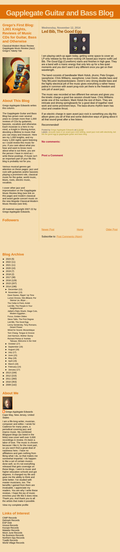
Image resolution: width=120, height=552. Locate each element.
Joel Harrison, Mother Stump (20, 336)
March (11, 364)
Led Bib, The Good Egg (18, 322)
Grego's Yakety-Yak (12, 51)
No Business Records (13, 535)
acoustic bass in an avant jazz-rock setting (66, 132)
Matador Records (11, 530)
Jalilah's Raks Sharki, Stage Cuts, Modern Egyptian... (23, 312)
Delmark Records (11, 520)
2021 (9, 265)
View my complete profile (15, 505)
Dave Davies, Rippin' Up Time (21, 295)
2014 (9, 286)
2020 (9, 268)
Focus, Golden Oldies (17, 316)
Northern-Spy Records (13, 538)
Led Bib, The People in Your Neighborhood (20, 307)
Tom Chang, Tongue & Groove (21, 333)
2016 (9, 280)
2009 (9, 385)
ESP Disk (7, 523)
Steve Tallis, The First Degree (21, 319)
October (12, 344)
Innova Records (10, 525)
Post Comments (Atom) (69, 236)
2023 (9, 259)
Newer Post (48, 229)
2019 (9, 271)
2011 (9, 378)
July (10, 352)
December (13, 289)
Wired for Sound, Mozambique (21, 330)
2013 (9, 372)
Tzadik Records (10, 540)
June (10, 355)
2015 (9, 283)
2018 (9, 274)
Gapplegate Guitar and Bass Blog (59, 13)
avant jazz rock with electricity (99, 132)
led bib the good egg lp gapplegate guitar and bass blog (79, 133)
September (13, 347)
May (10, 358)
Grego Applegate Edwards (19, 411)
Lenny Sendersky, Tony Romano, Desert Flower (22, 326)
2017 (9, 277)
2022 (9, 262)
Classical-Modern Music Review (18, 46)
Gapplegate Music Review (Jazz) (18, 48)
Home (80, 229)
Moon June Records (12, 533)
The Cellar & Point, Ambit (19, 303)
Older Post (112, 229)
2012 (9, 375)
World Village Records (13, 543)
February (12, 367)
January (12, 370)
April (10, 361)
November (13, 292)
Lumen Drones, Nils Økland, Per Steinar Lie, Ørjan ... (22, 299)
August (11, 349)
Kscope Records (10, 528)
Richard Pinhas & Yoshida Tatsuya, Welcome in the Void (22, 339)
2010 (9, 382)
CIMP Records (9, 518)
